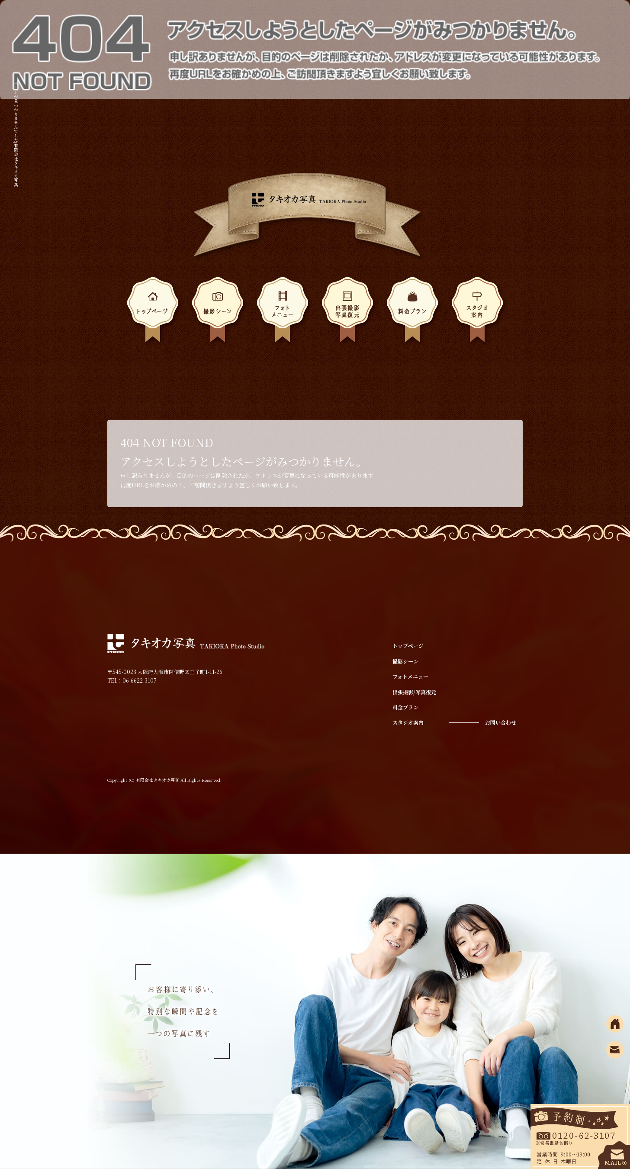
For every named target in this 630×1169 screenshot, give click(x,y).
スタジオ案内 (477, 312)
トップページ (152, 312)
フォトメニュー (282, 312)
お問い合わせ (500, 722)
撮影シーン (217, 312)
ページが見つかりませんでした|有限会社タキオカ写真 (16, 134)
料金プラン (412, 312)
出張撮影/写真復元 (347, 312)
